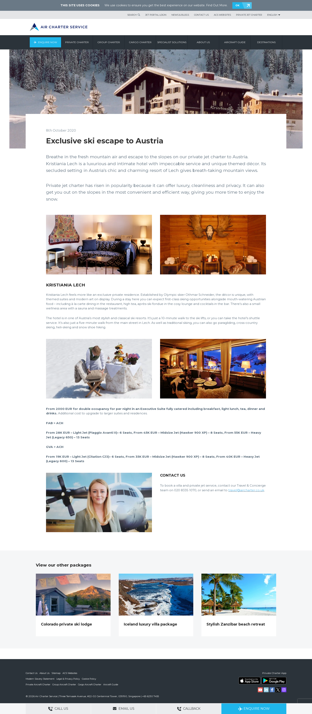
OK (237, 5)
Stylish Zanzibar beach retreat (236, 624)
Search (132, 14)
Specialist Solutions (171, 42)
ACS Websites (222, 14)
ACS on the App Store (249, 680)
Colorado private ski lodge (66, 624)
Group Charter (108, 42)
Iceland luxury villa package (150, 624)
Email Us (123, 708)
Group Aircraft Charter (64, 684)
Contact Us (201, 14)
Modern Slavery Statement (40, 678)
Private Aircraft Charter (38, 684)
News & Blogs (180, 14)
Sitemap (56, 673)
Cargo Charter (140, 42)
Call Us (58, 709)
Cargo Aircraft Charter (89, 684)
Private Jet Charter (249, 14)
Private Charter (77, 42)
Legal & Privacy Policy (68, 678)
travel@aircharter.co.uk (246, 490)
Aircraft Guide (235, 42)
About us (203, 42)
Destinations (266, 42)
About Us (44, 673)
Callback (188, 709)
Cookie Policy (89, 678)
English (272, 14)
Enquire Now (47, 42)
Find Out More (216, 5)
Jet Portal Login (155, 14)
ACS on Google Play (273, 680)
